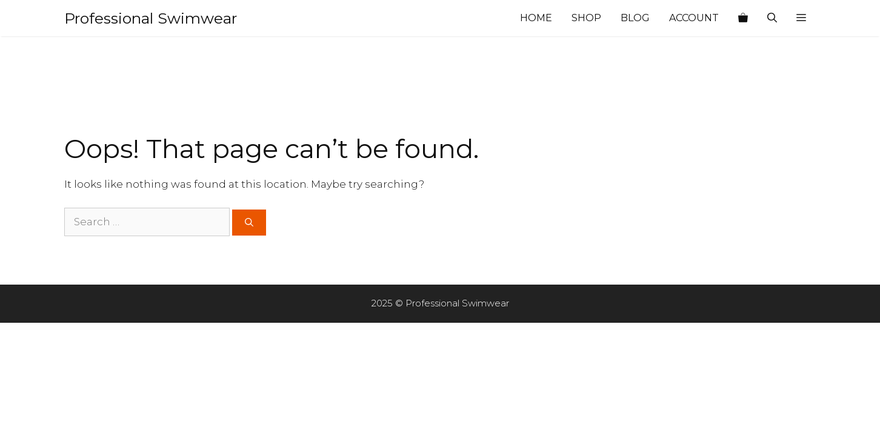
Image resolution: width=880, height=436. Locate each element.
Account (694, 18)
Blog (635, 18)
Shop (586, 18)
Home (536, 18)
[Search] (249, 223)
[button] (801, 18)
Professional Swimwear (150, 18)
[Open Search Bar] (772, 18)
